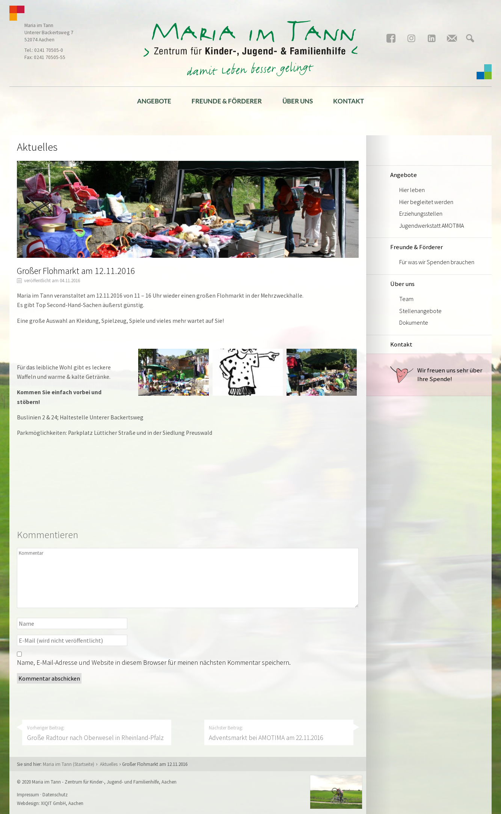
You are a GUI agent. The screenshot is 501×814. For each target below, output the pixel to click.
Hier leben (412, 190)
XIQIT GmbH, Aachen (62, 803)
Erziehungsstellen (420, 213)
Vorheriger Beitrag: (96, 733)
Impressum (28, 794)
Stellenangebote (420, 311)
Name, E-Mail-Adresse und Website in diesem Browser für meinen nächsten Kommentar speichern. (154, 662)
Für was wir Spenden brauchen (436, 262)
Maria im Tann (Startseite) (68, 764)
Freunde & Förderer (227, 101)
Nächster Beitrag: (278, 733)
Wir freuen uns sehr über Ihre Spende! (436, 374)
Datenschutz (55, 794)
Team (406, 299)
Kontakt (348, 101)
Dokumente (413, 322)
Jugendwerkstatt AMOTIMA (431, 225)
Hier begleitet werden (426, 202)
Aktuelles (109, 764)
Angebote (154, 101)
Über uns (297, 101)
